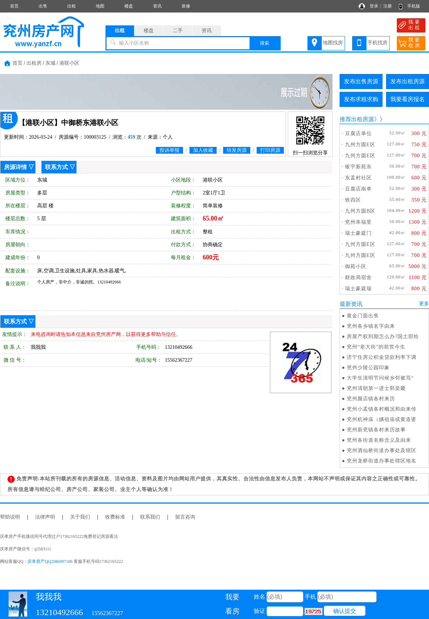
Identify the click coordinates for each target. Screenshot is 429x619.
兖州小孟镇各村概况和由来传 (381, 409)
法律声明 (45, 517)
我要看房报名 (407, 99)
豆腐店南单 (358, 189)
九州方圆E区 (360, 144)
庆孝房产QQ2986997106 (50, 561)
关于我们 (80, 517)
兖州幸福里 (358, 222)
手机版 (413, 6)
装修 (186, 6)
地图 (100, 6)
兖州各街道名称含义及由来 (379, 440)
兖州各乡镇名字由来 (371, 326)
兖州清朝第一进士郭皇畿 (376, 388)
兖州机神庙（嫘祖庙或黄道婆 (381, 419)
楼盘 (128, 6)
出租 (71, 6)
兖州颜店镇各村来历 (371, 398)
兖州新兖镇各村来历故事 (376, 429)
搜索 (264, 43)
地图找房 (333, 42)
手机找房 (378, 42)
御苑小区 (355, 266)
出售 (43, 6)
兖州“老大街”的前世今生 (376, 347)
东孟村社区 (358, 177)
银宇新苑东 (358, 166)
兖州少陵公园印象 (368, 367)
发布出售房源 (361, 81)
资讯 (157, 6)
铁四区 (353, 200)
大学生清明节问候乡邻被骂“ (380, 378)
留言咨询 (185, 517)
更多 (424, 303)
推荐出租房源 (357, 119)
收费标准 (115, 517)
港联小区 (69, 63)
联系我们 (150, 517)
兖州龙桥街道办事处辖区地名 (381, 461)
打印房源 (270, 150)
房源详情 (15, 167)
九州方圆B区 (360, 211)
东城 (50, 63)
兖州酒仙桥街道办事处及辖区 (381, 450)
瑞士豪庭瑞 (358, 288)
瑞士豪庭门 (358, 233)
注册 (387, 6)
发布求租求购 (361, 99)
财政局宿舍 (358, 277)
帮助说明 (10, 517)
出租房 (33, 63)
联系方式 (56, 167)
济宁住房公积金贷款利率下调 (381, 357)
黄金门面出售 (363, 315)
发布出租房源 (407, 81)
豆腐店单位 (358, 133)
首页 (14, 6)
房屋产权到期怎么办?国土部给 (383, 336)
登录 (374, 6)
